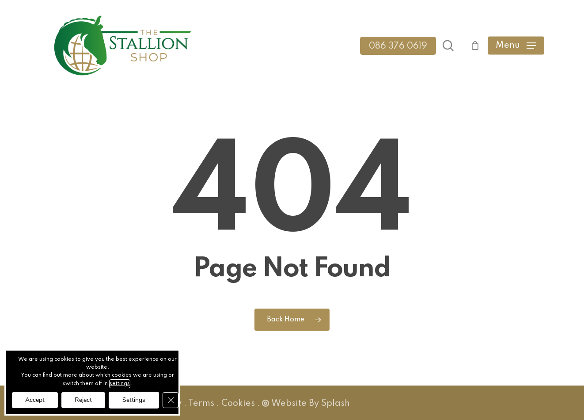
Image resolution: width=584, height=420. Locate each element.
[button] (516, 45)
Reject (83, 400)
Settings (133, 400)
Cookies (238, 403)
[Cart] (470, 45)
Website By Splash (306, 403)
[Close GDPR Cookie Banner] (170, 400)
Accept (35, 400)
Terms (201, 403)
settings (120, 383)
